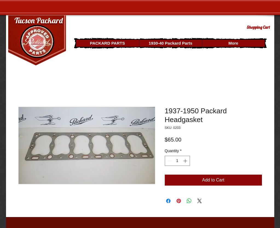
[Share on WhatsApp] (189, 201)
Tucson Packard (39, 20)
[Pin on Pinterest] (178, 201)
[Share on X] (199, 201)
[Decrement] (169, 161)
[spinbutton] (177, 161)
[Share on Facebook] (168, 201)
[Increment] (185, 161)
